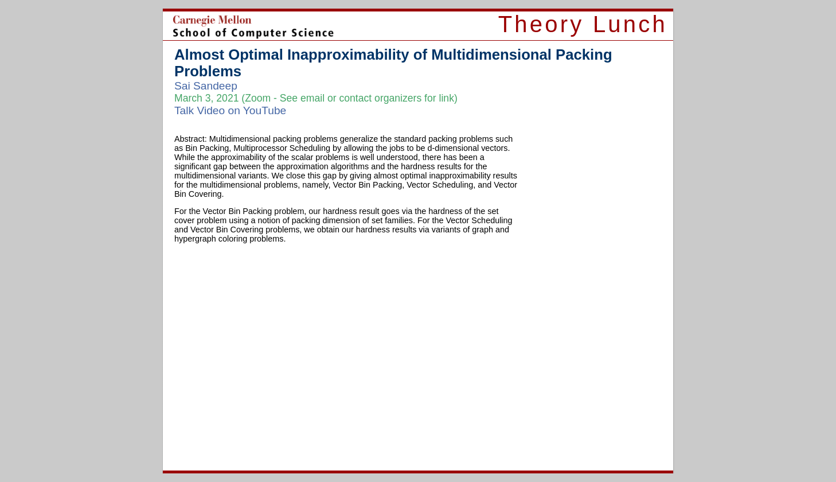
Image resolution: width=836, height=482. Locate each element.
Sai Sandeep (205, 86)
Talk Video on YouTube (230, 110)
